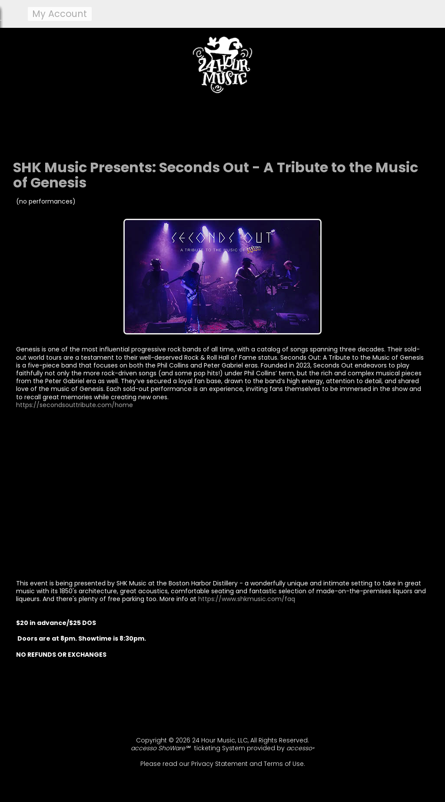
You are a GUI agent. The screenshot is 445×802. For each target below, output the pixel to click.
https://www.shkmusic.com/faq (246, 599)
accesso (300, 748)
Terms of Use (284, 763)
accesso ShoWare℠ (160, 748)
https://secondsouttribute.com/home (74, 405)
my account (59, 13)
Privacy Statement (219, 763)
